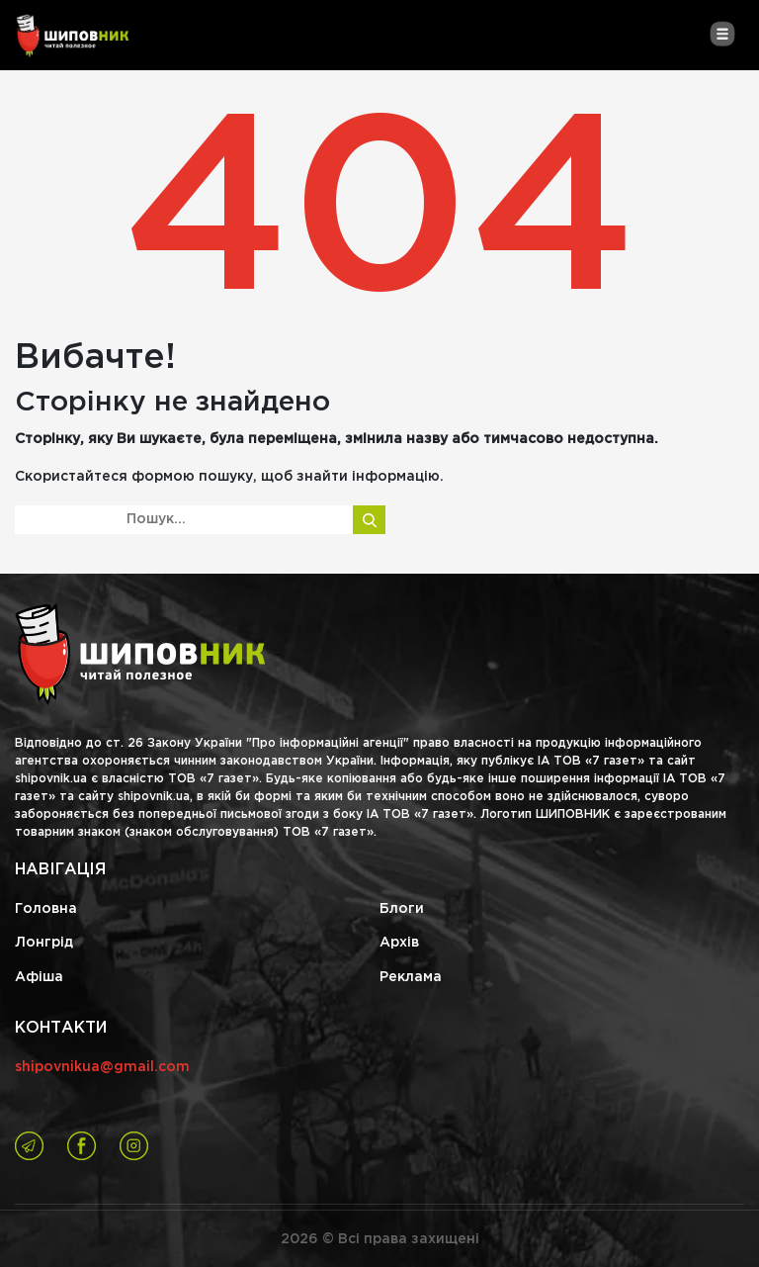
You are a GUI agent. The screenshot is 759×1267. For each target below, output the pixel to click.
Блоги (402, 909)
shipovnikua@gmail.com (102, 1067)
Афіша (39, 977)
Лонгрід (44, 943)
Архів (399, 943)
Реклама (411, 977)
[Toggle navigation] (722, 33)
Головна (46, 909)
